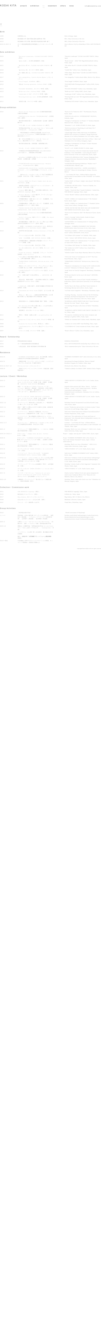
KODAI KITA (8, 5)
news (71, 6)
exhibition (34, 6)
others (63, 6)
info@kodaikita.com (93, 6)
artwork (23, 6)
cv (44, 6)
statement (52, 6)
